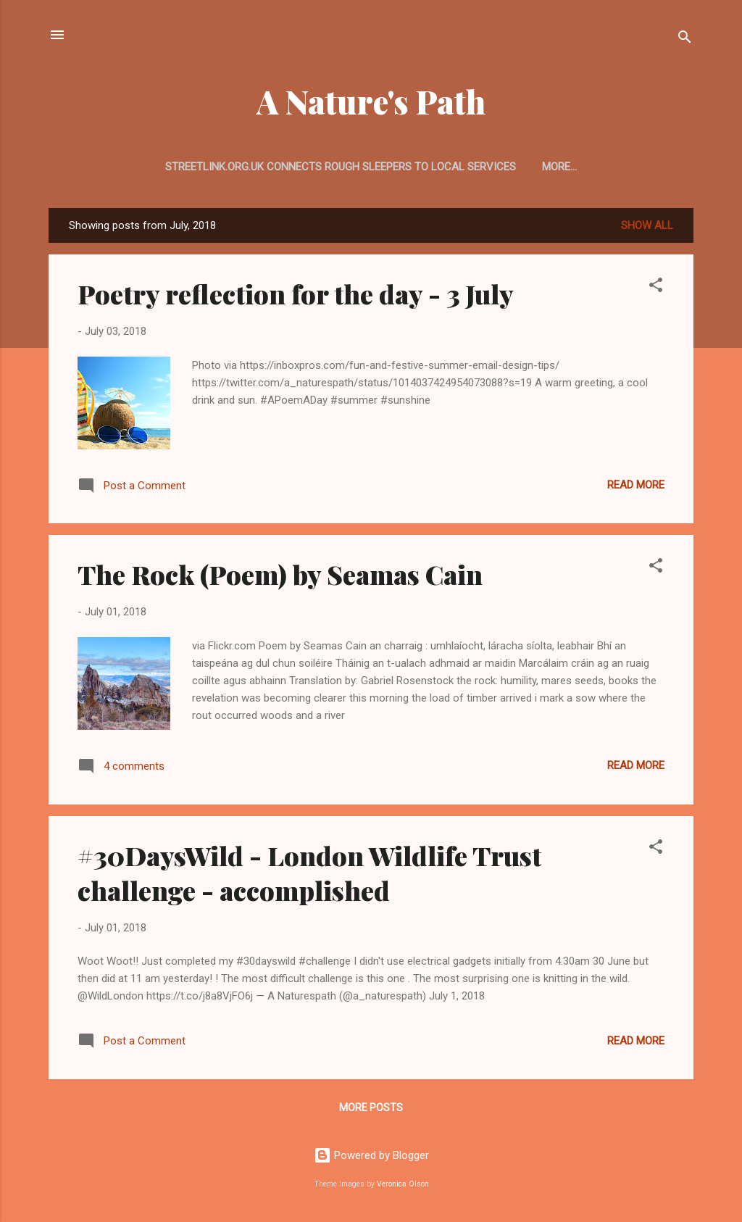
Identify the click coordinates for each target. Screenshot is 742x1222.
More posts (371, 1107)
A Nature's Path (371, 101)
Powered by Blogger (371, 1155)
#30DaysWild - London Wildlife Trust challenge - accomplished (309, 872)
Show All (647, 225)
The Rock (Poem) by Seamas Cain (280, 574)
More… (559, 166)
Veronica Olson (403, 1184)
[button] (655, 287)
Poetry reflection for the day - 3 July (296, 293)
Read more (635, 484)
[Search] (684, 39)
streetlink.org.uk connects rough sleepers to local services (340, 166)
